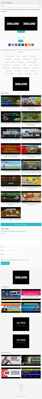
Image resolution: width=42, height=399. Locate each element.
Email (2, 250)
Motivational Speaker (16, 67)
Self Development (26, 67)
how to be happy (20, 62)
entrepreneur (35, 59)
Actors (21, 393)
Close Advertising (21, 31)
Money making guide (10, 56)
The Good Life (33, 70)
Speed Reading (9, 70)
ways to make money (27, 73)
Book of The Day (32, 56)
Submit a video (21, 386)
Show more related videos (21, 224)
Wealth (35, 73)
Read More (21, 52)
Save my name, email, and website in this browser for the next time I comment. (15, 260)
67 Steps (18, 56)
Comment (3, 233)
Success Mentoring (18, 70)
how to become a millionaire (31, 62)
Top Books (19, 73)
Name (2, 246)
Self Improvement (35, 67)
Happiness (7, 62)
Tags (21, 391)
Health (13, 62)
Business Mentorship (26, 59)
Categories (21, 384)
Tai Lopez (26, 70)
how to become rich (6, 65)
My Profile (21, 388)
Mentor (30, 65)
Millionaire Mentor (6, 67)
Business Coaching (7, 59)
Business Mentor (16, 59)
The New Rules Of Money (9, 73)
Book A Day (24, 56)
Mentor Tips (36, 65)
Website (2, 254)
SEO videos (6, 3)
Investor (24, 65)
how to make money (17, 65)
